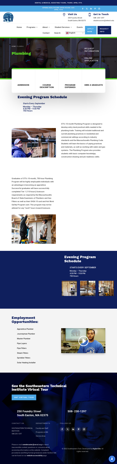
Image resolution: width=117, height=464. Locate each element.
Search (57, 33)
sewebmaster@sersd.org (32, 444)
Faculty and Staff (42, 428)
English (70, 33)
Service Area (40, 436)
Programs (31, 27)
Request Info (104, 30)
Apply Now (90, 30)
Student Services (62, 27)
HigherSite (97, 449)
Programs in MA (42, 432)
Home (19, 27)
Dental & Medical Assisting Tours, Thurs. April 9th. (58, 3)
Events (80, 27)
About (45, 27)
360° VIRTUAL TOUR (24, 397)
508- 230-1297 (98, 18)
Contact (46, 33)
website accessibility (35, 455)
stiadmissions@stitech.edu (103, 20)
